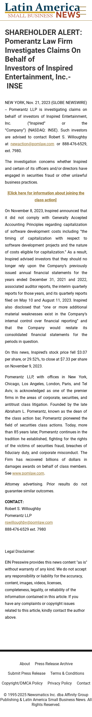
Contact (83, 683)
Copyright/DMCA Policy (22, 683)
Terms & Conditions (67, 673)
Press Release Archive (54, 663)
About (25, 663)
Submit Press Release (26, 673)
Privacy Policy (60, 683)
